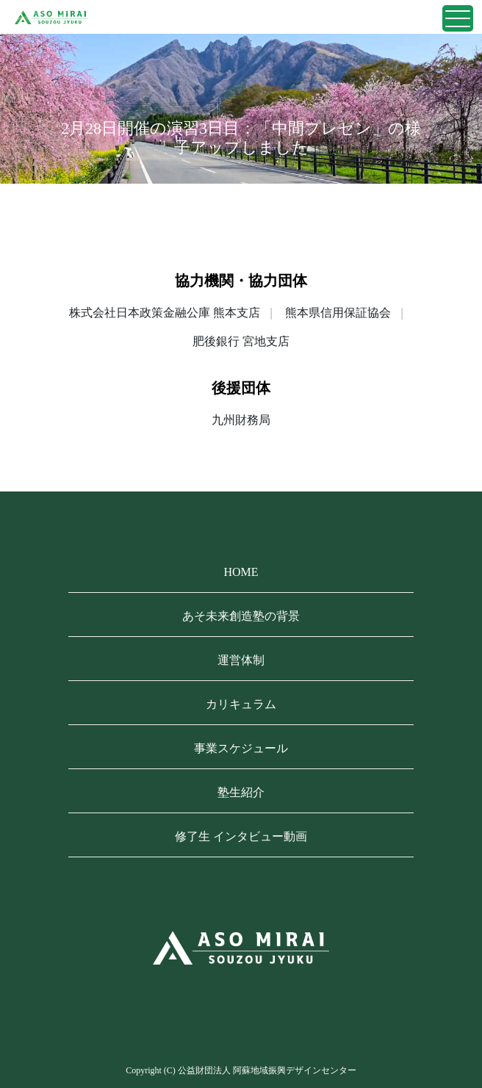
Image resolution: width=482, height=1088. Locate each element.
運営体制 (241, 660)
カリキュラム (241, 704)
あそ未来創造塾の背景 (241, 616)
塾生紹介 (241, 792)
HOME (240, 572)
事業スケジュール (241, 748)
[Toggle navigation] (457, 18)
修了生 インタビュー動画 (241, 836)
